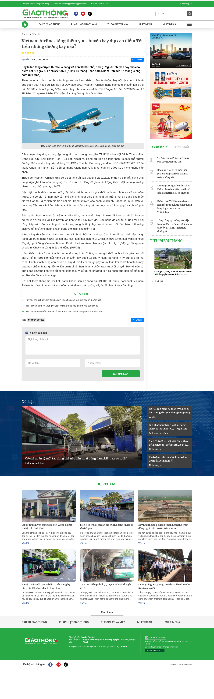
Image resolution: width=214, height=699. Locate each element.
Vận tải (35, 34)
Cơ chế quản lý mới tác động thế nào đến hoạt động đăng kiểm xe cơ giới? (76, 458)
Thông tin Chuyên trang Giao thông (35, 4)
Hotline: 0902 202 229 (99, 4)
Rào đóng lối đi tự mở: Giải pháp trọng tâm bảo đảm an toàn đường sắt (172, 173)
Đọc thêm (105, 484)
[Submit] (189, 13)
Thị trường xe (155, 449)
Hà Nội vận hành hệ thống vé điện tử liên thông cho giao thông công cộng (62, 305)
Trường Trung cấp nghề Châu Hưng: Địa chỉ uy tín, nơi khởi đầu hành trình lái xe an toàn (173, 189)
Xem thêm (107, 611)
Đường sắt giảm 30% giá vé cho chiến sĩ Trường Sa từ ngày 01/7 (164, 586)
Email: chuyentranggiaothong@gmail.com (70, 4)
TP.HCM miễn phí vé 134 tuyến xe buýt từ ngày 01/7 (106, 586)
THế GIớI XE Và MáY (117, 24)
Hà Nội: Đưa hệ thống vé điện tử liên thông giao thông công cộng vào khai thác (64, 311)
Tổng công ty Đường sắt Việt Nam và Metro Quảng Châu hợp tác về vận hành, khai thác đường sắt (174, 225)
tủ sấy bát (158, 281)
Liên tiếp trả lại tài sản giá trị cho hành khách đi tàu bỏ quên (106, 526)
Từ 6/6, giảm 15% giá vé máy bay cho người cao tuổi (173, 159)
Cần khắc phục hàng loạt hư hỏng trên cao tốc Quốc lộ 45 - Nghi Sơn (168, 426)
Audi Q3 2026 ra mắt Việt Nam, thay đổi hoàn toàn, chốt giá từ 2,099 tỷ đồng (168, 442)
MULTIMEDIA (145, 24)
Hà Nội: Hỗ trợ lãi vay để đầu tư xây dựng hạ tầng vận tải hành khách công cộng (46, 586)
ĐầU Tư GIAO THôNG (50, 24)
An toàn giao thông (34, 463)
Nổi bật (28, 401)
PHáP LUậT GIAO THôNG (84, 24)
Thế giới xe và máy (113, 621)
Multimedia (145, 621)
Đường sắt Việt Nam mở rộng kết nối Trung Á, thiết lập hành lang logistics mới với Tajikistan (174, 206)
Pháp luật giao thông (74, 621)
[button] (157, 274)
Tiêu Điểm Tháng (166, 240)
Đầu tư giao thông (34, 621)
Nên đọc (81, 294)
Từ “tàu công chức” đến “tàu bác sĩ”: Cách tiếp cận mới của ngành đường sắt (63, 300)
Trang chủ (27, 34)
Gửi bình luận (120, 373)
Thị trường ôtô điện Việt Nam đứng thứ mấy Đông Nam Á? (168, 458)
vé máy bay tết (36, 319)
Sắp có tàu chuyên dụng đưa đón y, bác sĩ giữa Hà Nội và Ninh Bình (47, 526)
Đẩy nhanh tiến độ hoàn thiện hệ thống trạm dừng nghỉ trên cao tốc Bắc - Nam (163, 526)
